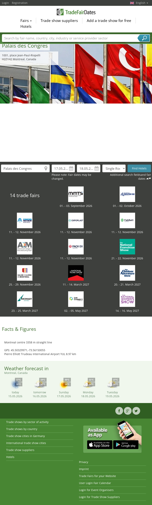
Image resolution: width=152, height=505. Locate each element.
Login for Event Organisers (96, 490)
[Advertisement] (76, 132)
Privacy (83, 462)
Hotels (25, 27)
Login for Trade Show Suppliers (99, 497)
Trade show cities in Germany (25, 436)
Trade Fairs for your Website (97, 476)
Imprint (84, 469)
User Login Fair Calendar (95, 483)
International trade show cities (26, 443)
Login (5, 3)
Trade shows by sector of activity (27, 422)
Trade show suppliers (59, 21)
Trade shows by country (21, 429)
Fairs (26, 21)
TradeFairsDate (76, 13)
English (142, 3)
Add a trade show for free (109, 21)
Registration (20, 3)
